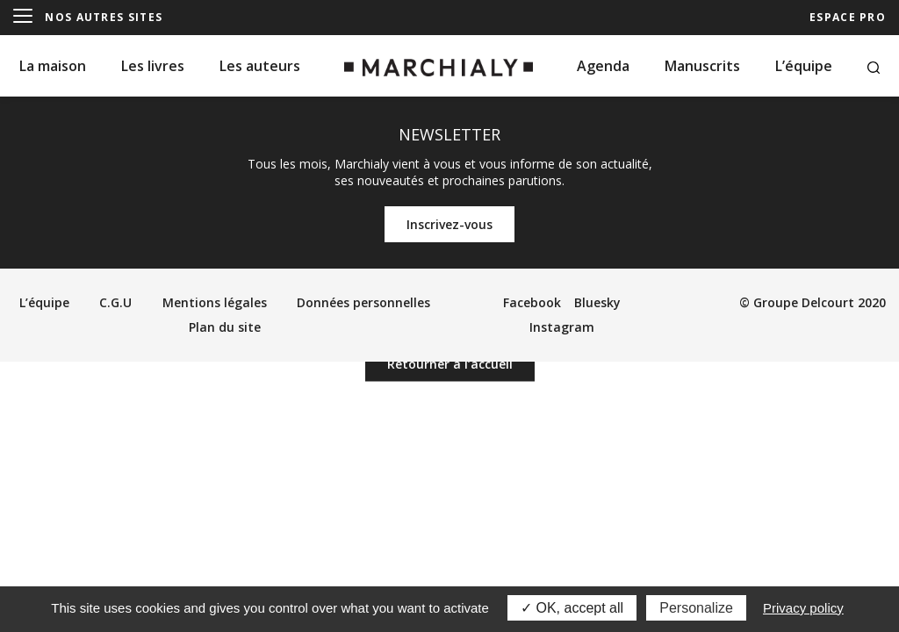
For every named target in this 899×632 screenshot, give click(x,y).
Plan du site (225, 327)
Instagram (561, 327)
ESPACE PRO (847, 17)
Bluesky (597, 302)
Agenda (603, 65)
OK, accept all (572, 607)
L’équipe (803, 65)
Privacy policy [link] (803, 607)
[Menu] (22, 16)
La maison (52, 65)
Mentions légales (214, 302)
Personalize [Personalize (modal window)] (696, 607)
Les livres (152, 65)
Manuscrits (702, 65)
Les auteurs (259, 65)
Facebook (532, 302)
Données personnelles (363, 302)
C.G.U (115, 302)
